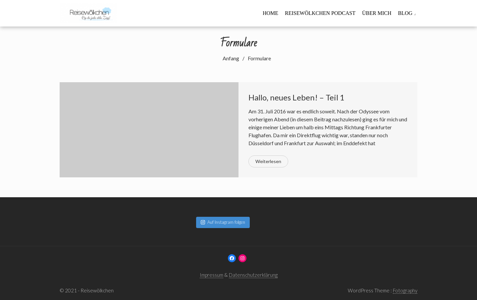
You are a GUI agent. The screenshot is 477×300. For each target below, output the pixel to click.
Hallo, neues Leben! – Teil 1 (296, 97)
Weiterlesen (268, 161)
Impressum (211, 275)
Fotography (405, 290)
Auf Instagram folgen (223, 222)
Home (270, 13)
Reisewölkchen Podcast (320, 13)
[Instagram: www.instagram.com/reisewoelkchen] (242, 258)
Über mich (376, 13)
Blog (405, 13)
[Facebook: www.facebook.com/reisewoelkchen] (232, 258)
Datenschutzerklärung (253, 275)
